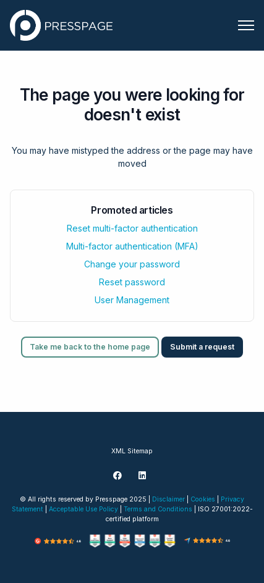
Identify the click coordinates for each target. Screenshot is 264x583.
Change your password (132, 264)
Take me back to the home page (90, 346)
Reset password (132, 282)
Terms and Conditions (158, 509)
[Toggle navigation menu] (246, 25)
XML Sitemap (132, 451)
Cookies (202, 499)
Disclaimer (168, 499)
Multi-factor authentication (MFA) (132, 246)
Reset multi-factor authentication (132, 228)
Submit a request (202, 346)
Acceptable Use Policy (83, 509)
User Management (132, 300)
